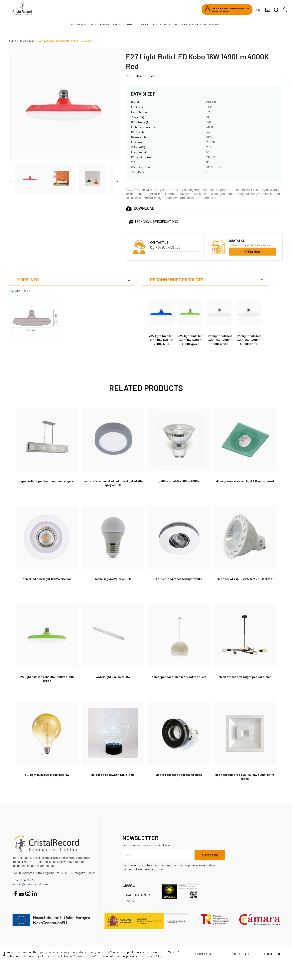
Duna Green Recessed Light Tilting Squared (245, 481)
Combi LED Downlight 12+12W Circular (47, 579)
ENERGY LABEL (20, 291)
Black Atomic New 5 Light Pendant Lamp (245, 677)
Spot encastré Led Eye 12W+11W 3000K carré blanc (245, 776)
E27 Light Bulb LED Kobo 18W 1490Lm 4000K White (248, 340)
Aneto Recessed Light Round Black (179, 774)
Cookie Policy (154, 956)
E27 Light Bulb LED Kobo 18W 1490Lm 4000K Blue (161, 340)
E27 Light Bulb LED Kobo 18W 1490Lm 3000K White (220, 340)
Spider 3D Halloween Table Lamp (113, 774)
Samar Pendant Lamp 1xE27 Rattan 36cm (179, 677)
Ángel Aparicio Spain (193, 24)
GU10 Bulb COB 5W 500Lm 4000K (179, 481)
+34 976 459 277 (165, 247)
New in (157, 24)
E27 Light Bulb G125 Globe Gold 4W (47, 774)
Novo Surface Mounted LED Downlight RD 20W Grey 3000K (113, 483)
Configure (208, 954)
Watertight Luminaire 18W (113, 677)
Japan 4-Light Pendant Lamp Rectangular (47, 481)
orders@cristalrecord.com (30, 884)
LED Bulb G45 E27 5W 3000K (113, 579)
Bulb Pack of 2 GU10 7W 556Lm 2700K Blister (245, 579)
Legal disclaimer (136, 895)
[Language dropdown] (258, 10)
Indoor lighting (99, 24)
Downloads (216, 24)
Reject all (241, 954)
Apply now (252, 251)
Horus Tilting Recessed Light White (179, 579)
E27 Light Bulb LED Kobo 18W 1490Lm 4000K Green (190, 340)
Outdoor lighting (122, 24)
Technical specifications (153, 221)
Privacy (128, 901)
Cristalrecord (78, 24)
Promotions (171, 24)
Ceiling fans (143, 24)
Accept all (273, 954)
